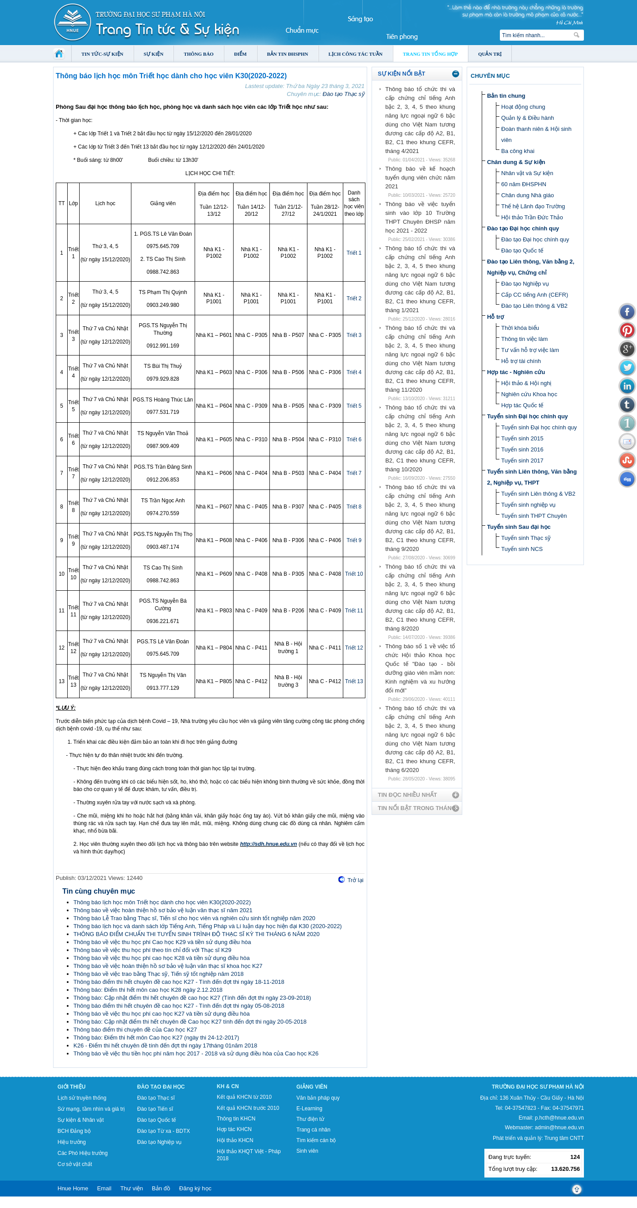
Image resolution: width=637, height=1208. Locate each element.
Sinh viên (307, 1151)
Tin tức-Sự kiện (102, 54)
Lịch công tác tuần (356, 54)
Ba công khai (517, 151)
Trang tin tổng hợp (430, 54)
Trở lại (355, 880)
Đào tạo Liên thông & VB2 (534, 305)
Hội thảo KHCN (235, 1140)
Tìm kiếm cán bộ (316, 1140)
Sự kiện (154, 54)
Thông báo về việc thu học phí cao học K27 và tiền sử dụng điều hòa (161, 1013)
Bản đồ (161, 1188)
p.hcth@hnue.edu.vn (559, 1118)
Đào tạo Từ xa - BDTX (163, 1131)
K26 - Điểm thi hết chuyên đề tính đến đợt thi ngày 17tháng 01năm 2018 (165, 1045)
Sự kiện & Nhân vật (81, 1120)
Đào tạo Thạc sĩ (156, 1098)
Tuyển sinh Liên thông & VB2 (538, 493)
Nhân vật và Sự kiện (527, 173)
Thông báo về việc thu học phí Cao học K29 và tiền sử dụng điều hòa (162, 942)
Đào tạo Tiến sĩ (155, 1109)
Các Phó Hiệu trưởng (82, 1153)
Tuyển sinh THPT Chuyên (534, 515)
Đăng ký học (195, 1188)
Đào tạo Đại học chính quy (523, 228)
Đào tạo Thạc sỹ (343, 94)
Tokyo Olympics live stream (32, 1205)
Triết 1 (353, 253)
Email (104, 1188)
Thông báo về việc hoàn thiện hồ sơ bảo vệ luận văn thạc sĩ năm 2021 (163, 910)
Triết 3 (353, 335)
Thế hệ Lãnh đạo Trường (533, 206)
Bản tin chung (506, 95)
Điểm (240, 54)
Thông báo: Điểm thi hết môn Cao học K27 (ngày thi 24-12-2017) (156, 1037)
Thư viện (131, 1188)
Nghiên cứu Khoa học (529, 394)
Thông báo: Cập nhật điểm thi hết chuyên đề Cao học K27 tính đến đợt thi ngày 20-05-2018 (190, 1021)
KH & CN (228, 1086)
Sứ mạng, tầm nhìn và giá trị (91, 1109)
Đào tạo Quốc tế (522, 250)
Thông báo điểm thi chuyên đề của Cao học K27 (135, 1029)
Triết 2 (353, 298)
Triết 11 (354, 611)
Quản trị (490, 54)
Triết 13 (354, 681)
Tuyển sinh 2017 (522, 460)
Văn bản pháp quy (318, 1098)
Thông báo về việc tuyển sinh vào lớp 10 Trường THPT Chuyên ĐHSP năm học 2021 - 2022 (420, 217)
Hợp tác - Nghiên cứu (516, 372)
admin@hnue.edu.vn (559, 1127)
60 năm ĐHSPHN (523, 184)
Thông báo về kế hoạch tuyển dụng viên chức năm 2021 (420, 177)
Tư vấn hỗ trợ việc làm (530, 350)
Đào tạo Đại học (161, 1087)
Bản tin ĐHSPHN (287, 54)
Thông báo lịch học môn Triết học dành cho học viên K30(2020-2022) (162, 902)
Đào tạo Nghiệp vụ (525, 283)
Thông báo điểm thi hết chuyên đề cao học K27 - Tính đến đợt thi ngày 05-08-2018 (178, 1005)
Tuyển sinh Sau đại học (519, 527)
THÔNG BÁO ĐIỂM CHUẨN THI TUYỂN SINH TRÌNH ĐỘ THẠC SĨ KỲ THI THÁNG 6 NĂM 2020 (196, 934)
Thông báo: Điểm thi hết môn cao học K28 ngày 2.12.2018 (148, 989)
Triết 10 (354, 574)
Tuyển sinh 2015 (522, 438)
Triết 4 (353, 372)
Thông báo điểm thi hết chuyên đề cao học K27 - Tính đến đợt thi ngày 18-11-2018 (178, 982)
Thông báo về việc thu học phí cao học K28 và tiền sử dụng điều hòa (161, 958)
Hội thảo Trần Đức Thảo (532, 217)
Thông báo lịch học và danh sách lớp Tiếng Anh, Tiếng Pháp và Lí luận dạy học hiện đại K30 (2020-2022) (207, 926)
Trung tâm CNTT (564, 1138)
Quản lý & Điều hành (527, 118)
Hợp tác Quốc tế (522, 405)
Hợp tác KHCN (234, 1129)
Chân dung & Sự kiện (516, 162)
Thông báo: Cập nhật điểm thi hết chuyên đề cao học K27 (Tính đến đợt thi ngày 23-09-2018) (192, 997)
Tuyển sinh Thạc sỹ (526, 538)
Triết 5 (353, 406)
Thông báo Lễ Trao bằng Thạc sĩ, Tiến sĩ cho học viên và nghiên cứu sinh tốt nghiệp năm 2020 (194, 918)
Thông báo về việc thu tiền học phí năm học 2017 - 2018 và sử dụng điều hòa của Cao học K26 (195, 1053)
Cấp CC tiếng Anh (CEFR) (534, 294)
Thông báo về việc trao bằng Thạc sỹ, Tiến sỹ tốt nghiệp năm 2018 (158, 974)
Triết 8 (353, 507)
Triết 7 (353, 473)
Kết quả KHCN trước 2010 (248, 1108)
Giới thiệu (71, 1087)
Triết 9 (353, 540)
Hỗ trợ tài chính (521, 361)
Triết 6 (353, 439)
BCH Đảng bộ (74, 1131)
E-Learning (309, 1108)
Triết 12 (354, 648)
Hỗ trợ (495, 316)
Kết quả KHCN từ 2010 (244, 1097)
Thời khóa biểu (520, 328)
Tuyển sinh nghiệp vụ (528, 504)
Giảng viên (311, 1087)
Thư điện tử (310, 1119)
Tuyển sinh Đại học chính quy (527, 416)
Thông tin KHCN (236, 1119)
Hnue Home (73, 1188)
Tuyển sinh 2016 (522, 449)
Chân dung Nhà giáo (527, 195)
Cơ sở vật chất (75, 1164)
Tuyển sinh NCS (522, 549)
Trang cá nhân (313, 1130)
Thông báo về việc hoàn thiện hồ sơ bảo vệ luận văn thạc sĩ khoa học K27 (167, 966)
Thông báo (199, 54)
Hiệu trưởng (72, 1142)
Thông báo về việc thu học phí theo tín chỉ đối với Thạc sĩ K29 (152, 950)
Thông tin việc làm (524, 339)
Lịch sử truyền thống (82, 1098)
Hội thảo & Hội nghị (526, 383)
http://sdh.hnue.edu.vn (268, 844)
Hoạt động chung (523, 106)
